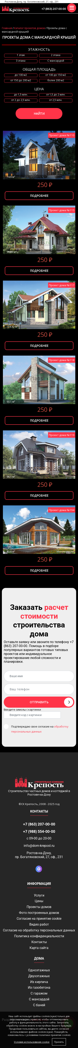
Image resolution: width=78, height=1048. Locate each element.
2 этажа (55, 55)
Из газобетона (39, 987)
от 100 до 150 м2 (55, 75)
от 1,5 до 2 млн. (55, 94)
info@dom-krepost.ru (39, 846)
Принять (59, 1041)
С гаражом (39, 993)
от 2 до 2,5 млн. (20, 100)
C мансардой (55, 61)
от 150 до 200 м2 (20, 80)
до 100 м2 (21, 75)
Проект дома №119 (61, 435)
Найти (39, 114)
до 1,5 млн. (21, 94)
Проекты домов (39, 907)
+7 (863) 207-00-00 (54, 9)
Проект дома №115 (61, 210)
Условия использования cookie (32, 1041)
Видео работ (39, 924)
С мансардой (39, 999)
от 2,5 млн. (55, 100)
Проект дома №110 (61, 135)
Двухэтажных (39, 976)
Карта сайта (39, 948)
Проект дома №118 (61, 360)
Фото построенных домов (39, 913)
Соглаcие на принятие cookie (39, 919)
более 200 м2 (55, 80)
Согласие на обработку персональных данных (39, 930)
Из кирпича (39, 982)
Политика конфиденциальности (39, 936)
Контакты (39, 942)
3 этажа (20, 61)
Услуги (39, 895)
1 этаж (21, 55)
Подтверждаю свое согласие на (39, 729)
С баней (39, 1005)
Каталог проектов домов (29, 28)
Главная (7, 28)
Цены (39, 901)
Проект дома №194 (61, 510)
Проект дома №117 (61, 285)
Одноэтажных (39, 970)
